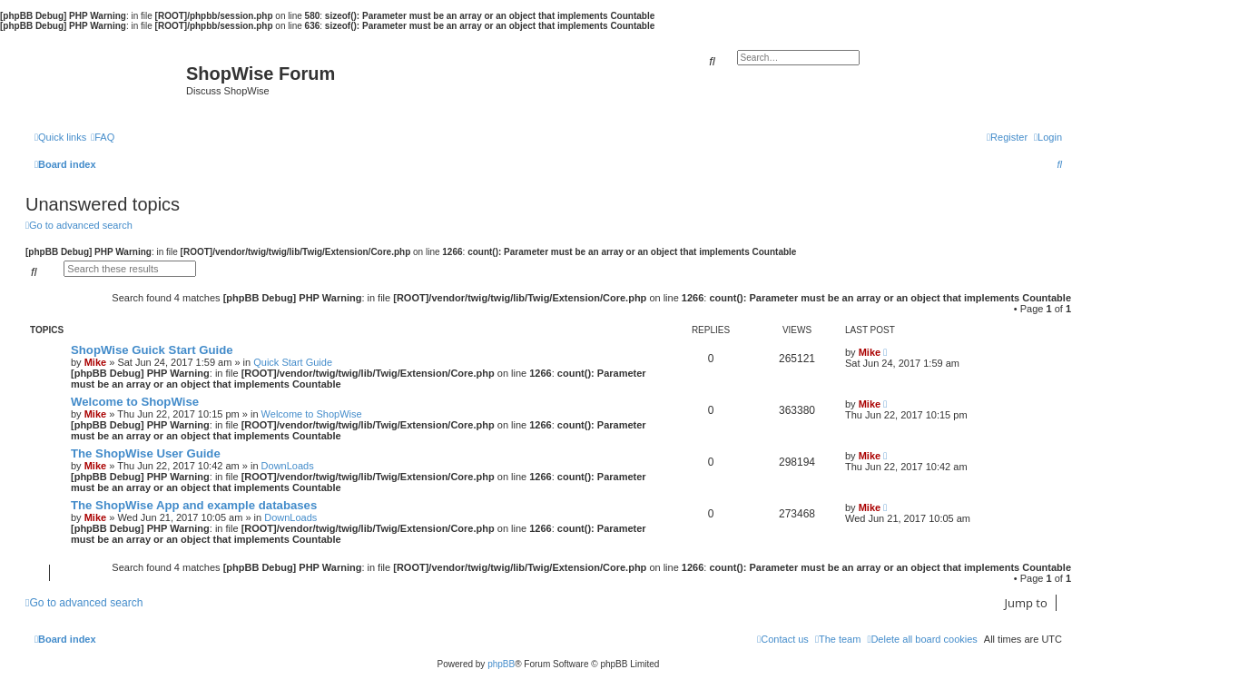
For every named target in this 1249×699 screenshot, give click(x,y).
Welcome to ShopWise (135, 402)
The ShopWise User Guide (146, 453)
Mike (95, 362)
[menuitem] (102, 137)
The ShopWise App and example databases (194, 505)
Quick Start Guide (292, 362)
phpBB (501, 664)
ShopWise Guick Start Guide (152, 350)
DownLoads (287, 465)
